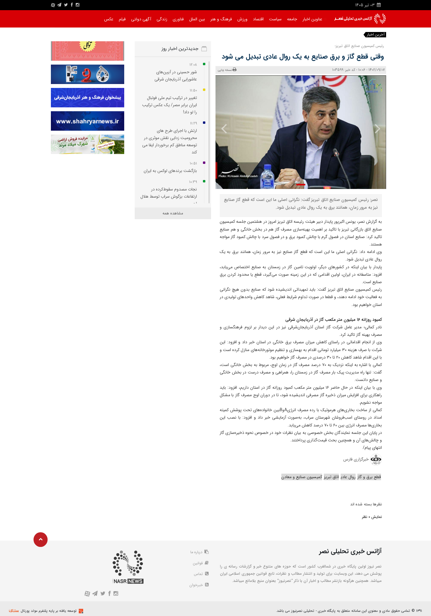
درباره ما (199, 552)
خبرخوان (199, 586)
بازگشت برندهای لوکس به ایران (170, 170)
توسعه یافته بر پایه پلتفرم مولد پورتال (49, 611)
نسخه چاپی (227, 69)
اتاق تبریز (331, 477)
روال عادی (348, 477)
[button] (300, 184)
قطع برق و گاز (369, 477)
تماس (201, 575)
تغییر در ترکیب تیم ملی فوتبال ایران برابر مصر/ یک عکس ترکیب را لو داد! (169, 104)
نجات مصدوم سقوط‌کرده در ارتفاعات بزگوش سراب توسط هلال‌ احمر (168, 196)
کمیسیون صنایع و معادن (301, 477)
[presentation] (373, 128)
